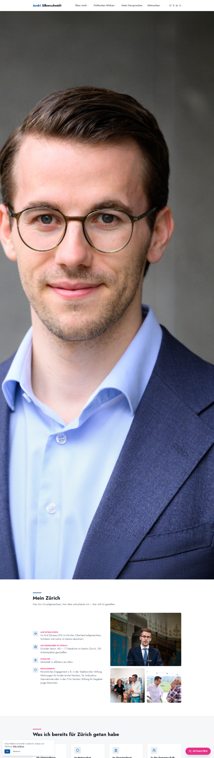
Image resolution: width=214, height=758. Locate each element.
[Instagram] (170, 5)
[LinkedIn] (177, 5)
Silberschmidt (47, 5)
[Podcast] (180, 5)
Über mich (82, 5)
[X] (174, 5)
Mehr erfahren (18, 746)
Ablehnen (16, 751)
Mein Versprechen (132, 5)
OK (7, 751)
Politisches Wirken (105, 5)
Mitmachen (154, 5)
